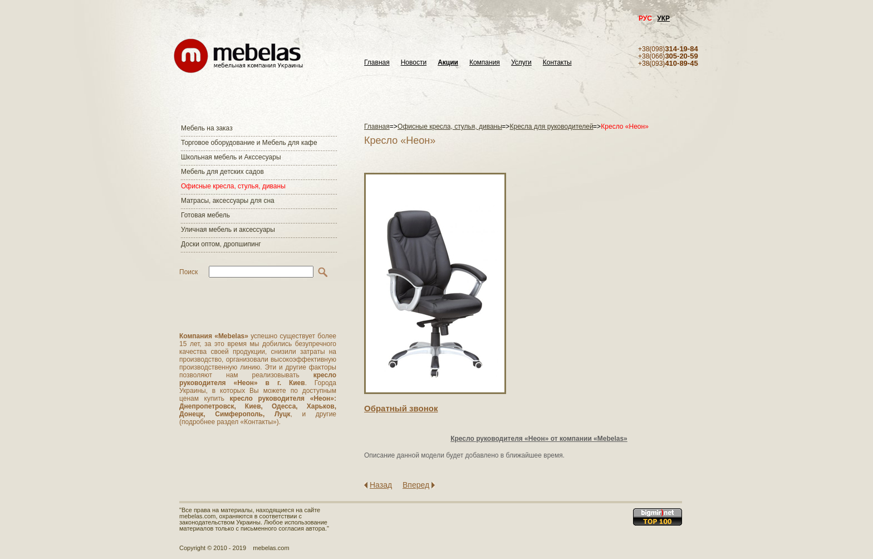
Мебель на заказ (207, 128)
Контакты (557, 62)
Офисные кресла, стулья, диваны (233, 186)
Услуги (521, 62)
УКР (663, 18)
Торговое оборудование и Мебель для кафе (249, 143)
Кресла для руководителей (552, 126)
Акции (448, 62)
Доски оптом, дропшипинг (221, 244)
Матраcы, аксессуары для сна (227, 201)
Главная (377, 62)
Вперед (416, 484)
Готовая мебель (205, 215)
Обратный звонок (401, 408)
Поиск (188, 272)
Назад (381, 484)
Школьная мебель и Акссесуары (231, 157)
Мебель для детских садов (222, 172)
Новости (413, 62)
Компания (484, 62)
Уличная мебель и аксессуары (228, 230)
